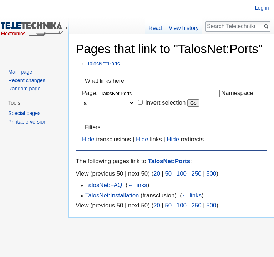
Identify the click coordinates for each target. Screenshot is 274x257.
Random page (24, 88)
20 (156, 173)
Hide (88, 139)
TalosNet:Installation (112, 195)
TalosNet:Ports (103, 63)
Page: (90, 93)
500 (211, 173)
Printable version (27, 122)
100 (182, 173)
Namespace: (238, 93)
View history (184, 28)
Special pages (24, 113)
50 (168, 173)
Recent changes (26, 80)
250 (197, 173)
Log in (262, 8)
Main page (20, 72)
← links (137, 185)
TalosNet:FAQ (103, 185)
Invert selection (165, 102)
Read (155, 28)
